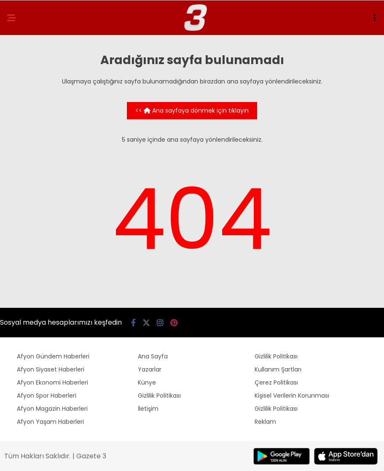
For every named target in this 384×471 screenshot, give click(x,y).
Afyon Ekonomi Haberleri (52, 382)
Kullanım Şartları (278, 369)
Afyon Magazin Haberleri (52, 408)
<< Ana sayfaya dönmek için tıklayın (192, 110)
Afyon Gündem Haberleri (53, 356)
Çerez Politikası (276, 382)
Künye (147, 382)
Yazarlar (149, 369)
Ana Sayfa (153, 356)
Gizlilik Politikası (159, 395)
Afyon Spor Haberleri (46, 395)
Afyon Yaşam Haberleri (50, 421)
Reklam (265, 421)
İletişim (148, 408)
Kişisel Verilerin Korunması (292, 395)
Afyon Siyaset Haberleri (50, 369)
